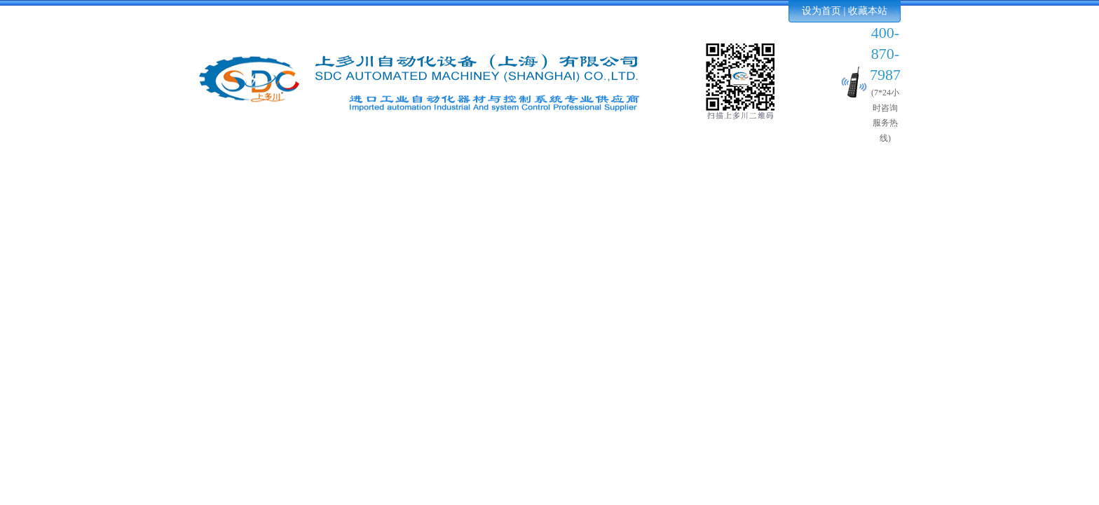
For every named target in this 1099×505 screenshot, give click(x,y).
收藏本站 (867, 11)
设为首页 (821, 11)
